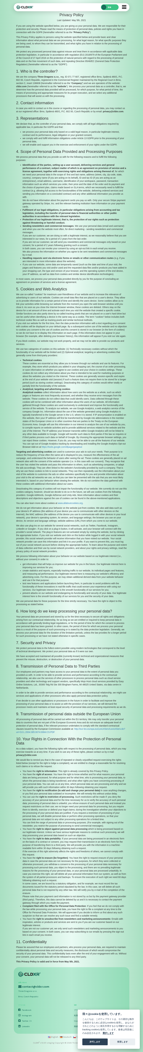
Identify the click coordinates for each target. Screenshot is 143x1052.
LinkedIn (24, 1026)
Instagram (25, 1015)
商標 (76, 1026)
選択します (108, 1033)
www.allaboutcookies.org (70, 503)
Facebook (24, 1010)
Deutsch (66, 1037)
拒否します (122, 1042)
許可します (95, 1042)
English (53, 1037)
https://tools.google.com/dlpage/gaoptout (62, 447)
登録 (106, 7)
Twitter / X (24, 1021)
